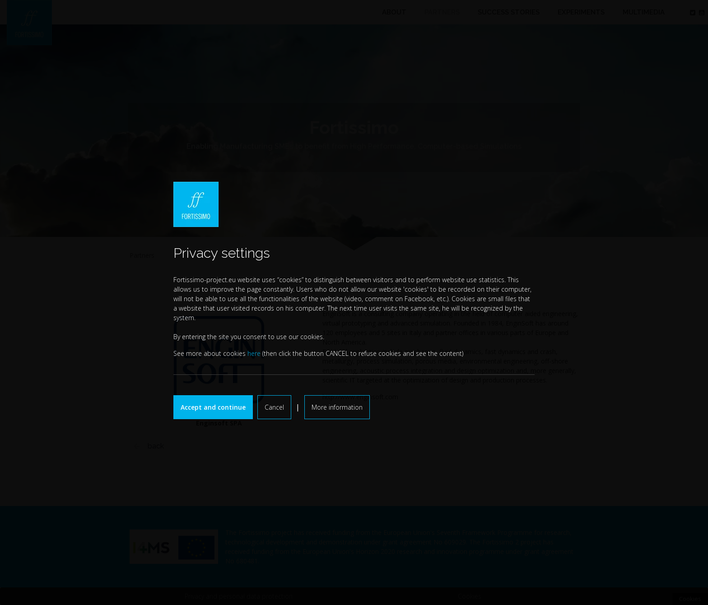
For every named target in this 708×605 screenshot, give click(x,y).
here (254, 353)
